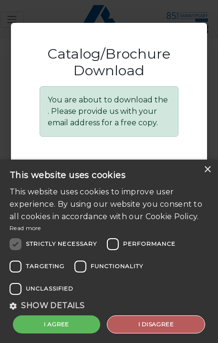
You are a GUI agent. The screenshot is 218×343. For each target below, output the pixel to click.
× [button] (207, 169)
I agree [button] (56, 324)
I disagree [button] (156, 324)
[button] (109, 306)
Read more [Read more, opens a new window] (25, 228)
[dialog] (109, 251)
